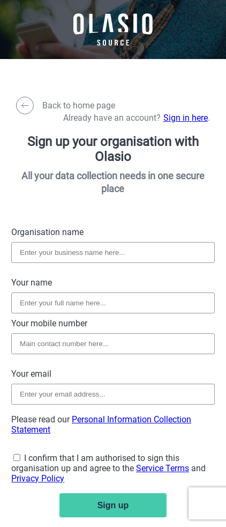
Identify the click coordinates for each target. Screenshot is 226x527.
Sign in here (185, 118)
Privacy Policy (37, 478)
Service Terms (162, 468)
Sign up (113, 505)
